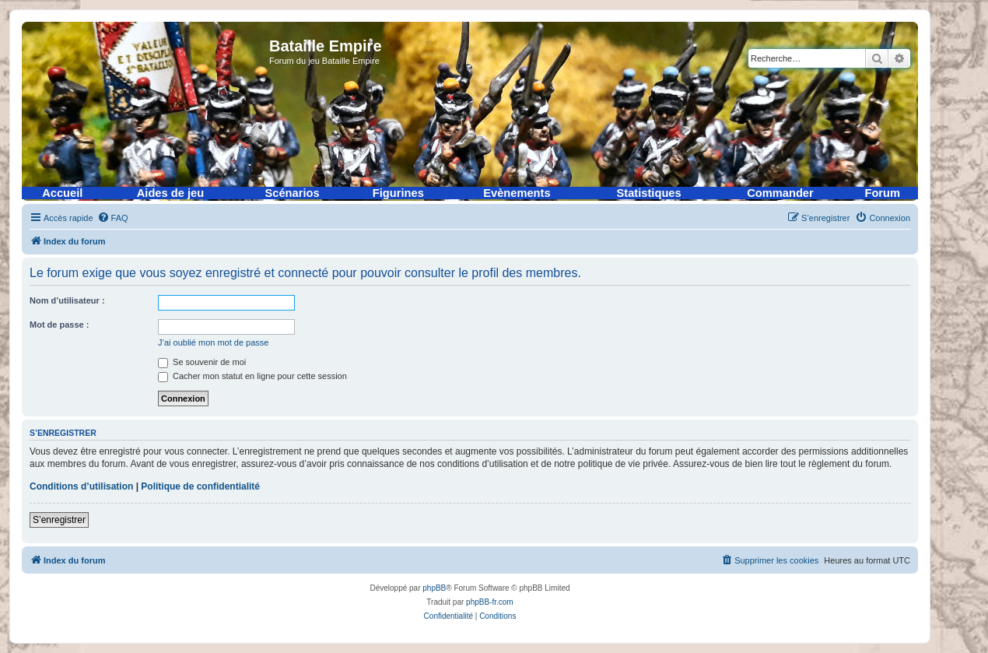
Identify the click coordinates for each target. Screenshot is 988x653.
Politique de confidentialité (200, 486)
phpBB (434, 588)
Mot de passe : (59, 324)
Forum (882, 193)
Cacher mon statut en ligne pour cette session (252, 376)
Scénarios (292, 193)
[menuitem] (112, 218)
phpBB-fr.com (489, 602)
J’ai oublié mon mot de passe (213, 342)
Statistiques (649, 193)
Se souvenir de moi (202, 362)
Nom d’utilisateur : (67, 300)
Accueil (62, 193)
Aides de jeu (170, 193)
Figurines (398, 193)
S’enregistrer (59, 519)
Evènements (516, 193)
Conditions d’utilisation (81, 486)
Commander (780, 193)
